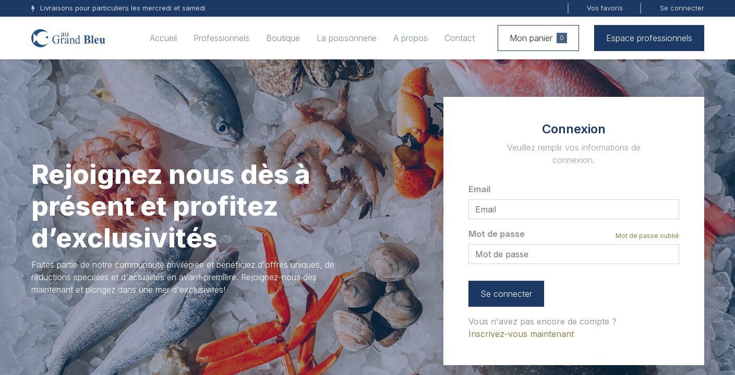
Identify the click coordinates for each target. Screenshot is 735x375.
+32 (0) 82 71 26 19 (83, 337)
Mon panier (538, 38)
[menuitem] (163, 38)
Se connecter (682, 8)
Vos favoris (605, 8)
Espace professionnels (649, 38)
